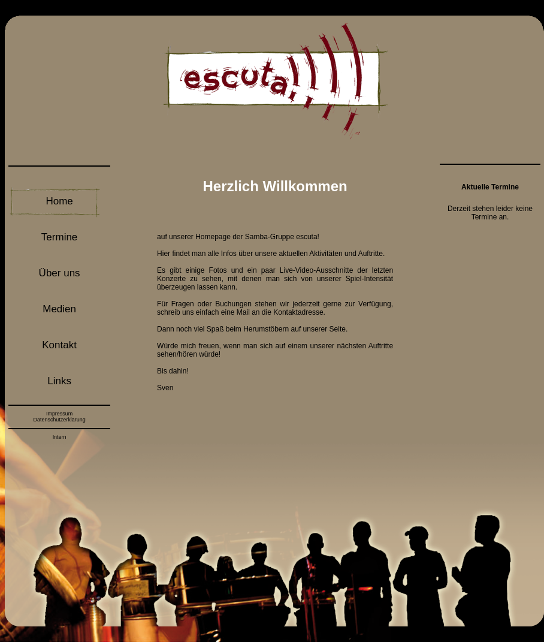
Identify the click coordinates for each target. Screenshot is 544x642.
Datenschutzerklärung (59, 420)
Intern (60, 437)
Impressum (59, 414)
